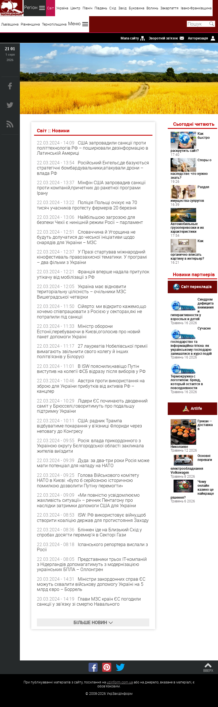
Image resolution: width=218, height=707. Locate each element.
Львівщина (9, 24)
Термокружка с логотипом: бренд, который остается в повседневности (187, 382)
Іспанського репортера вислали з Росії (92, 547)
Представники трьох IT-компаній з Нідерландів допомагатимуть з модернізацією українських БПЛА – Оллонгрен (92, 564)
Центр (75, 8)
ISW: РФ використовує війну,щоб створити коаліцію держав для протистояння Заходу (93, 517)
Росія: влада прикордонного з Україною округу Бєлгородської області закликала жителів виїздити (90, 445)
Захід (122, 8)
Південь (101, 8)
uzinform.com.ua (120, 682)
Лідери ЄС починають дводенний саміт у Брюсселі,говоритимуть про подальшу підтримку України (92, 406)
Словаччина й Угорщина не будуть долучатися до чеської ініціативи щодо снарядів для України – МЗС (86, 237)
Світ (50, 8)
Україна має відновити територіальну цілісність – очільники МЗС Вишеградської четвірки (81, 291)
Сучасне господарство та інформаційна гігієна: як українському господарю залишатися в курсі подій (191, 341)
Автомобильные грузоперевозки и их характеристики (187, 227)
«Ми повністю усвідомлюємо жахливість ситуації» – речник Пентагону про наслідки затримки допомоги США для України (88, 500)
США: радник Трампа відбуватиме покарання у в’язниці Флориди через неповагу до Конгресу (89, 426)
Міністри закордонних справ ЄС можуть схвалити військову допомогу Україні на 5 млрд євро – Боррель (91, 584)
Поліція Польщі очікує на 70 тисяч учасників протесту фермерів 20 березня (87, 205)
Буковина (136, 8)
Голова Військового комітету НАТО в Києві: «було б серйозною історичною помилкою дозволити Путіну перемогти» (88, 480)
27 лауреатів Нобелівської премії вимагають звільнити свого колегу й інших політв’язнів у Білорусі (92, 351)
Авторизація (198, 38)
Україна (62, 8)
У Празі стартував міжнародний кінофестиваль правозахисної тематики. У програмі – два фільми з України (92, 257)
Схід (112, 8)
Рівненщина (30, 24)
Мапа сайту (130, 38)
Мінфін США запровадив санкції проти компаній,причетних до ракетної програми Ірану (91, 187)
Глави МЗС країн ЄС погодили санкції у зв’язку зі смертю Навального (89, 601)
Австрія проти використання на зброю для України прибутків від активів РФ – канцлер (91, 385)
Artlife (196, 408)
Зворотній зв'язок (163, 38)
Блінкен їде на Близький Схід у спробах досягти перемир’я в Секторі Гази (89, 532)
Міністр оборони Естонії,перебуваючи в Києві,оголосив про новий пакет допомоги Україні (88, 331)
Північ (87, 8)
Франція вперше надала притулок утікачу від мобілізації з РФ (93, 274)
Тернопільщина (54, 24)
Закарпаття (169, 8)
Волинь (152, 8)
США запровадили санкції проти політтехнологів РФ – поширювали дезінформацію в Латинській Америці (92, 148)
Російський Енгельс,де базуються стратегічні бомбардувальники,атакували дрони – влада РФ (93, 168)
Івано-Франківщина (196, 8)
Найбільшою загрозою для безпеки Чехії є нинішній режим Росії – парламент (90, 219)
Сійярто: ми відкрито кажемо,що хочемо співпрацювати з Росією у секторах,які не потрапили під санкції (91, 311)
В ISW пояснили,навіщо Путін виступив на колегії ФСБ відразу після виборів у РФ (91, 368)
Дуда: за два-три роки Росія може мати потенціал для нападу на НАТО (93, 463)
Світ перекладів (196, 286)
